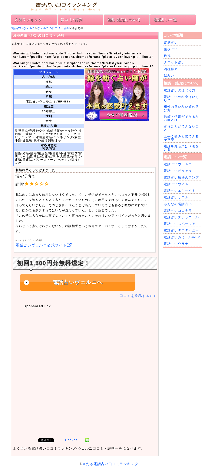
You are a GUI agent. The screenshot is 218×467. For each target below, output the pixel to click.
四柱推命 (171, 69)
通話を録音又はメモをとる (181, 148)
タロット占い (174, 62)
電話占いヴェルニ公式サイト (44, 245)
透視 (167, 55)
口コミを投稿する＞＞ (138, 296)
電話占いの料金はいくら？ (181, 98)
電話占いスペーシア (179, 223)
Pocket (71, 440)
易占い (169, 75)
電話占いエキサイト (179, 190)
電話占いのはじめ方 (179, 90)
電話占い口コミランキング (109, 6)
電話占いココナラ (178, 210)
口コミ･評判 (72, 19)
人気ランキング (28, 19)
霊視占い (171, 49)
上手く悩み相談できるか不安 (181, 138)
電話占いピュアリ (178, 170)
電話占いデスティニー (181, 230)
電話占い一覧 (165, 19)
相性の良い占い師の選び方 (181, 108)
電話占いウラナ (176, 243)
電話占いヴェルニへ (78, 282)
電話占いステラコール (181, 217)
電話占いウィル (176, 184)
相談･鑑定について (124, 19)
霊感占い (171, 42)
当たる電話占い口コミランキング (110, 464)
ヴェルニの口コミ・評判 (53, 28)
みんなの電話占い (178, 204)
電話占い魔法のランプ (181, 177)
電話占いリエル (176, 197)
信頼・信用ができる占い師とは (181, 118)
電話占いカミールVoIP (182, 237)
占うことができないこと (181, 128)
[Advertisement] (82, 340)
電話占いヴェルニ (23, 28)
